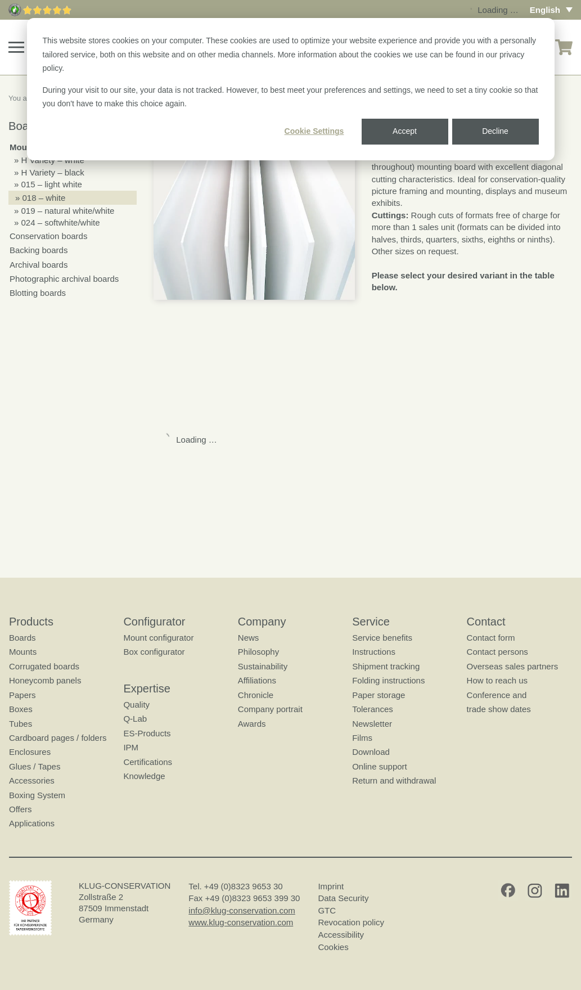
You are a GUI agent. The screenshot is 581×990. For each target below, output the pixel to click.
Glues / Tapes (34, 766)
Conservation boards (48, 236)
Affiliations (257, 680)
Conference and (497, 695)
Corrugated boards (44, 666)
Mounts (23, 651)
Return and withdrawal (394, 780)
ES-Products (146, 733)
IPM (130, 747)
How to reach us (497, 680)
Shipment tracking (386, 666)
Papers (22, 695)
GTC (327, 910)
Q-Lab (135, 718)
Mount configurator (158, 637)
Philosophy (258, 651)
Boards (22, 637)
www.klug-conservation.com (240, 922)
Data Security (343, 898)
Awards (252, 723)
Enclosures (30, 752)
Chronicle (255, 695)
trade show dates (499, 709)
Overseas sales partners (513, 666)
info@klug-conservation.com (241, 910)
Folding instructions (388, 680)
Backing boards (38, 250)
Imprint (331, 886)
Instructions (373, 651)
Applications (32, 823)
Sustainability (262, 666)
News (248, 637)
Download (371, 752)
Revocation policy (351, 922)
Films (362, 737)
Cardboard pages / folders (57, 737)
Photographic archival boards (64, 279)
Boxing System (37, 795)
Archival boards (38, 264)
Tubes (20, 723)
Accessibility (341, 934)
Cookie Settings (314, 131)
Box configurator (153, 651)
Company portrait (270, 709)
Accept (405, 131)
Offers (20, 809)
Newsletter (372, 723)
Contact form (491, 637)
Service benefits (382, 637)
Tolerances (372, 709)
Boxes (21, 709)
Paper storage (378, 695)
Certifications (147, 762)
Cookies (333, 947)
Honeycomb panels (45, 680)
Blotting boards (38, 293)
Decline (495, 131)
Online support (379, 766)
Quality (136, 704)
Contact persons (497, 651)
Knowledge (144, 776)
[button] (16, 47)
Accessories (32, 780)
